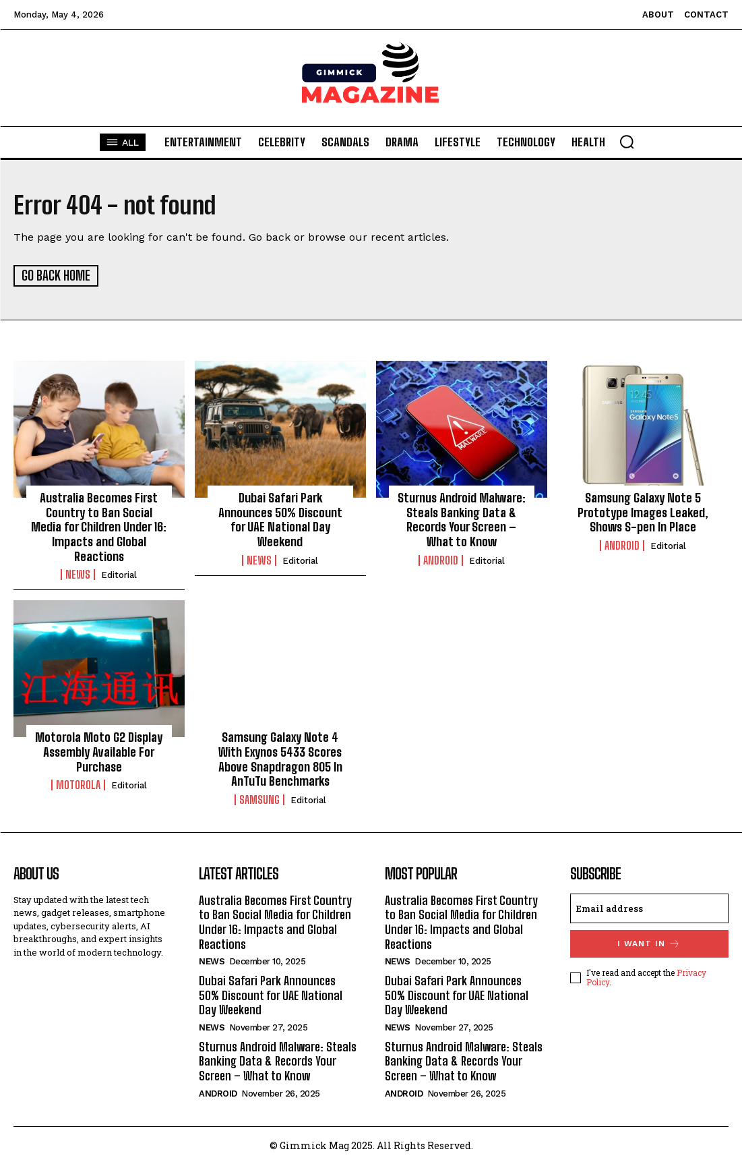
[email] (649, 908)
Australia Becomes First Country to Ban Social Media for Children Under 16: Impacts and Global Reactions (98, 526)
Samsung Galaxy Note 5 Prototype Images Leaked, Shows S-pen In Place (643, 511)
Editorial (119, 574)
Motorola (78, 784)
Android (440, 559)
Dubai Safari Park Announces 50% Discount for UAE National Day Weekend (280, 519)
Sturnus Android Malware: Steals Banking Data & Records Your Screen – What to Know (462, 519)
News (77, 574)
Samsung (259, 799)
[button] (627, 141)
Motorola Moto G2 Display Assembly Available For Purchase (98, 751)
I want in (649, 943)
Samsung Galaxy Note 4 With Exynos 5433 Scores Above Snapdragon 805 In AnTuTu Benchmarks (280, 758)
